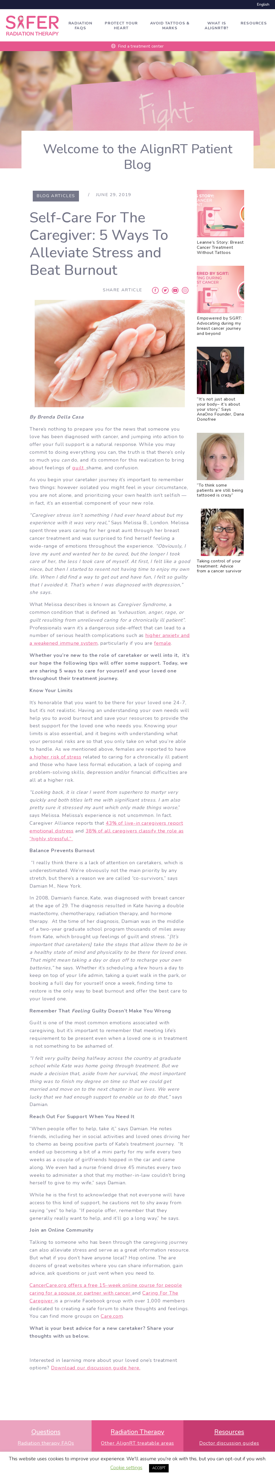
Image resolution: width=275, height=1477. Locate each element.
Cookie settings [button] (126, 1467)
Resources (254, 23)
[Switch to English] (261, 5)
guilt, (79, 468)
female (162, 643)
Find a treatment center (137, 46)
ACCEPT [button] (158, 1468)
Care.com (112, 1316)
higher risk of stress (56, 757)
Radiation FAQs (80, 26)
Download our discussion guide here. (95, 1368)
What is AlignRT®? (217, 26)
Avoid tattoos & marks (170, 26)
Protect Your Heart (121, 26)
